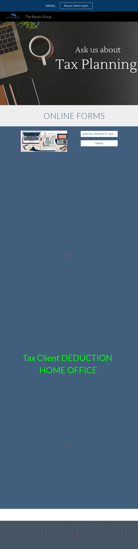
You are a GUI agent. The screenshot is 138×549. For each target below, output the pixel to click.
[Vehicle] (99, 143)
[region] (69, 6)
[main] (74, 115)
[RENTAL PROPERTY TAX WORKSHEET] (99, 134)
